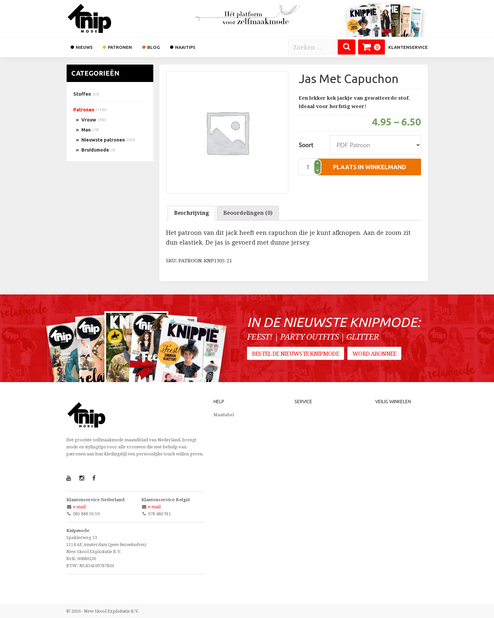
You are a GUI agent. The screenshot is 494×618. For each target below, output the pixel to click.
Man (86, 130)
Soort (306, 145)
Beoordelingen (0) (247, 213)
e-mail (79, 506)
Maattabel (224, 414)
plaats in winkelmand (369, 167)
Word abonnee (375, 354)
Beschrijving (191, 213)
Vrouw (88, 119)
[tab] (191, 213)
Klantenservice (408, 47)
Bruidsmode (95, 150)
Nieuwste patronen (103, 140)
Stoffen (82, 94)
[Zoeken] (346, 47)
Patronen (83, 109)
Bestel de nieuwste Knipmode (295, 354)
